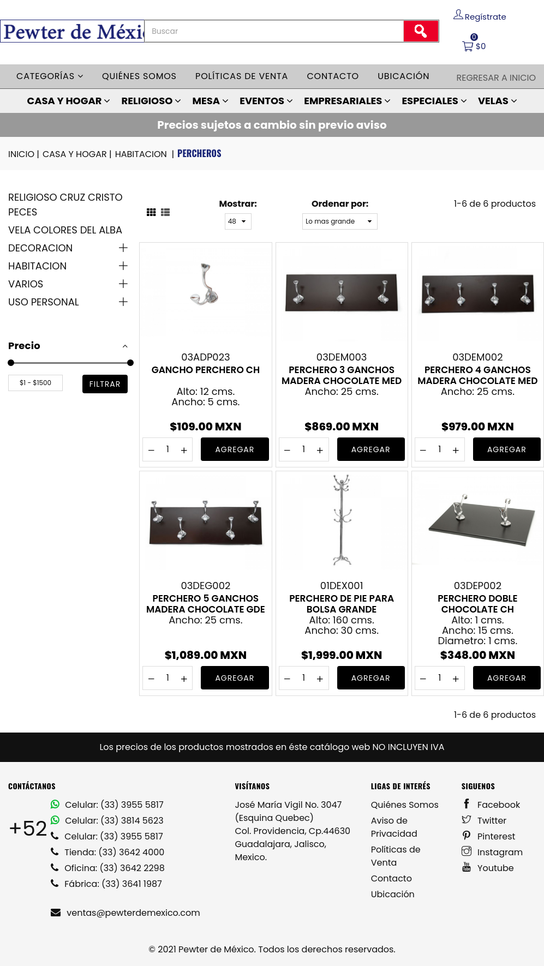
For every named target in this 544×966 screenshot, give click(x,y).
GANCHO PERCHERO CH (206, 370)
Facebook (491, 805)
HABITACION (145, 154)
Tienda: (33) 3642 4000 (107, 852)
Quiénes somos (139, 76)
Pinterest (489, 836)
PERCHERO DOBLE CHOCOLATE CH (477, 604)
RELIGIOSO (152, 100)
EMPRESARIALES (347, 100)
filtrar (105, 384)
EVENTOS (266, 100)
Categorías (49, 76)
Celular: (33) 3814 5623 (107, 820)
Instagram (492, 852)
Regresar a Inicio (496, 77)
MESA (210, 100)
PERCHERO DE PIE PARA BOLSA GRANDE (341, 604)
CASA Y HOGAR (68, 100)
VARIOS (25, 284)
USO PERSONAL (43, 302)
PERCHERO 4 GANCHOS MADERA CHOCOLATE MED (477, 375)
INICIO (24, 154)
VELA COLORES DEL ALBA (65, 230)
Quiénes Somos (405, 805)
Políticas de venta (241, 76)
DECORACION (40, 248)
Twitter (484, 820)
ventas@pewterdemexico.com (125, 913)
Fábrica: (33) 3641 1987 (106, 884)
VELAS (497, 100)
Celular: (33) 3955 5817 (107, 805)
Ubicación (403, 76)
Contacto (333, 76)
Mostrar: (237, 203)
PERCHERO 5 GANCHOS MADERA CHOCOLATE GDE (205, 604)
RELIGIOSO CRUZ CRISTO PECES (65, 204)
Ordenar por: (340, 203)
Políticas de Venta (396, 856)
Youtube (488, 868)
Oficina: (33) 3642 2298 (108, 868)
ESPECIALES (434, 100)
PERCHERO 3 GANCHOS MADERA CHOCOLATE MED (342, 375)
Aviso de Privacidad (394, 827)
